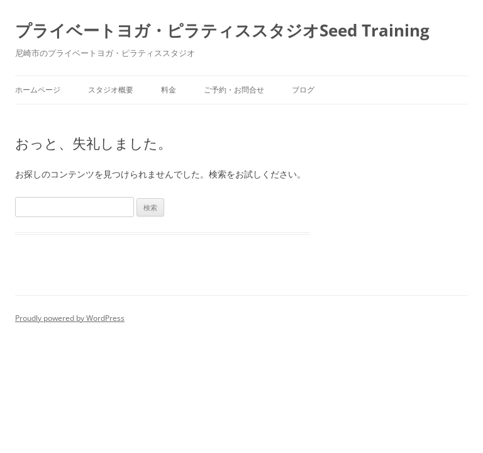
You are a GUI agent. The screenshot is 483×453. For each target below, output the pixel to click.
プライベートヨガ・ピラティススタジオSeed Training (222, 30)
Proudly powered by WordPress (70, 318)
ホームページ (37, 89)
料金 (168, 89)
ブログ (303, 89)
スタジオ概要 (110, 89)
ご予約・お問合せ (234, 89)
